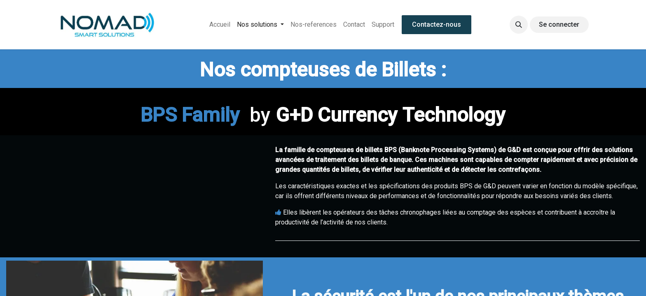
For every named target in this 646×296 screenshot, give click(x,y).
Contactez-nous (436, 24)
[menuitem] (220, 24)
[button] (519, 25)
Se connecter (559, 24)
